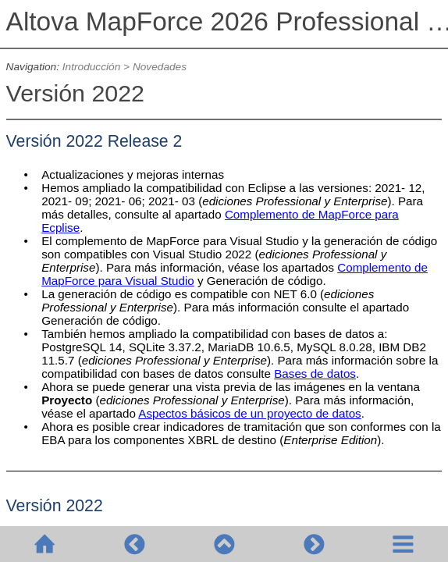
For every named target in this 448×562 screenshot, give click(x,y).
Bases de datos (315, 373)
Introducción (91, 67)
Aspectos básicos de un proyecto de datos (249, 413)
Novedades (160, 67)
